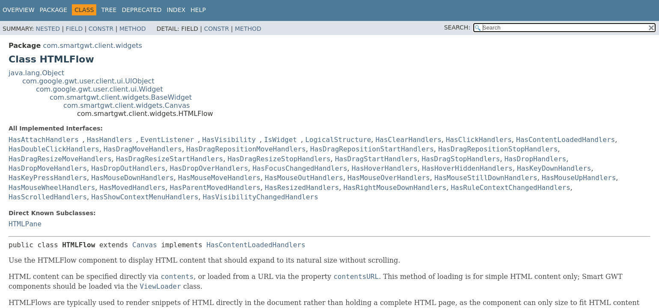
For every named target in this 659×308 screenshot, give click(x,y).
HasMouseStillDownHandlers (485, 178)
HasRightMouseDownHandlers (394, 188)
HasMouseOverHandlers (388, 178)
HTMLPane (25, 224)
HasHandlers (109, 140)
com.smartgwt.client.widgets (92, 45)
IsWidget (280, 140)
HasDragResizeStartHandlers (169, 159)
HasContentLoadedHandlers (565, 140)
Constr (101, 28)
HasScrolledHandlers (48, 197)
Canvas (144, 245)
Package (54, 9)
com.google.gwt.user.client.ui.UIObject (88, 81)
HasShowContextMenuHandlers (144, 197)
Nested (48, 28)
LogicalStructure (338, 140)
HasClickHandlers (479, 140)
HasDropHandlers (536, 159)
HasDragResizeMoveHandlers (60, 159)
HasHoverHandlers (385, 168)
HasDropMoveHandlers (48, 168)
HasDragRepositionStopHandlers (498, 149)
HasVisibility (228, 140)
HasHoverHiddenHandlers (467, 168)
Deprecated (141, 9)
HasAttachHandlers (44, 140)
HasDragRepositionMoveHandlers (246, 149)
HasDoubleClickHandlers (54, 149)
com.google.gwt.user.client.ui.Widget (99, 89)
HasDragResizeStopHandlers (279, 159)
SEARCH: (457, 27)
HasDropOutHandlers (128, 168)
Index (176, 9)
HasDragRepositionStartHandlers (372, 149)
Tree (108, 9)
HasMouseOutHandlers (304, 178)
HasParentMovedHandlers (215, 188)
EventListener (167, 140)
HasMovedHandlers (132, 188)
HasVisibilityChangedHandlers (260, 197)
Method (132, 28)
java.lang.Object (36, 73)
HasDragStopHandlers (461, 159)
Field (74, 28)
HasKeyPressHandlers (48, 178)
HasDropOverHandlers (209, 168)
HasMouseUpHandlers (579, 178)
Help (198, 9)
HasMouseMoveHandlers (219, 178)
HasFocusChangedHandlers (299, 168)
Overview (19, 9)
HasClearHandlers (408, 140)
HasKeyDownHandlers (554, 168)
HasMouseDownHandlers (132, 178)
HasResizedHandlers (302, 188)
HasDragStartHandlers (376, 159)
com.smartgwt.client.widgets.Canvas (126, 105)
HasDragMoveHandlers (143, 149)
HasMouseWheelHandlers (52, 188)
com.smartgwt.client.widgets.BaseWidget (121, 97)
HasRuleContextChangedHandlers (510, 188)
